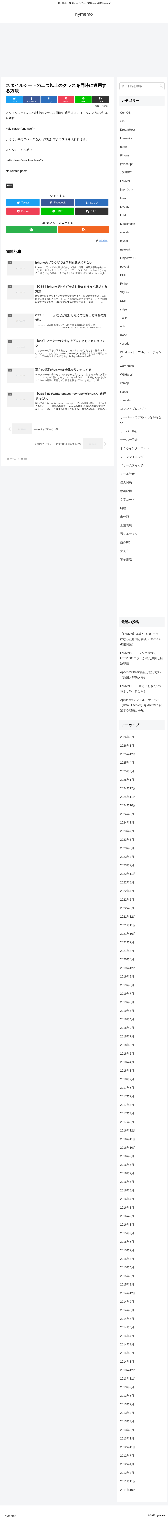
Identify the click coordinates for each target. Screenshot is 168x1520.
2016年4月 (127, 1199)
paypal (124, 266)
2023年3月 (127, 856)
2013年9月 (127, 1387)
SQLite (124, 292)
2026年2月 (127, 737)
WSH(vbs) (127, 374)
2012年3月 (127, 1472)
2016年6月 (127, 1181)
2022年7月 (127, 891)
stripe (123, 309)
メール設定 (127, 474)
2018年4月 (127, 1062)
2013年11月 (128, 1378)
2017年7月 (127, 1096)
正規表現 (126, 525)
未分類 (124, 516)
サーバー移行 (129, 431)
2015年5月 (127, 1259)
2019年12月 (128, 968)
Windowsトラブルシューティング (141, 355)
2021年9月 (127, 942)
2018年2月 (127, 1079)
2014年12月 (128, 1293)
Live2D (124, 206)
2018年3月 (127, 1070)
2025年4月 (127, 762)
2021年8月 (127, 951)
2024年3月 (127, 822)
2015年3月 (127, 1276)
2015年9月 (127, 1233)
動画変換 (126, 491)
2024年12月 (128, 788)
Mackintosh (127, 224)
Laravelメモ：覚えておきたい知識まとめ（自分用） (141, 688)
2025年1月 (127, 779)
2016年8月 (127, 1164)
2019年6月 (127, 1002)
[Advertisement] (84, 50)
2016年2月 (127, 1216)
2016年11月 (128, 1139)
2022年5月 (127, 899)
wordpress (127, 366)
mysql (124, 241)
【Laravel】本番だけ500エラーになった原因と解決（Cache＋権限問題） (140, 639)
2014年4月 (127, 1336)
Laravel (125, 181)
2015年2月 (127, 1284)
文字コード (127, 499)
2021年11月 (128, 925)
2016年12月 (128, 1130)
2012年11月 (128, 1447)
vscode (124, 343)
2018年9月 (127, 1027)
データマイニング (132, 457)
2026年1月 (127, 745)
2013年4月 (127, 1413)
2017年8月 (127, 1087)
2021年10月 (128, 933)
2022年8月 (127, 882)
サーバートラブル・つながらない (140, 420)
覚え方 (124, 551)
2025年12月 (128, 754)
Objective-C (128, 258)
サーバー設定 (129, 439)
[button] (161, 86)
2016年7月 (127, 1173)
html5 (123, 146)
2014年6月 (127, 1327)
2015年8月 (127, 1241)
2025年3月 (127, 771)
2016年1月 (127, 1224)
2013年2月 (127, 1430)
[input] (141, 86)
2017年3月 (127, 1113)
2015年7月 (127, 1250)
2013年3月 (127, 1421)
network (125, 249)
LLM (123, 215)
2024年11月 (128, 797)
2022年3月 (127, 908)
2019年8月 (127, 985)
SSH (123, 300)
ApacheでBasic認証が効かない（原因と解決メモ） (140, 675)
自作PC (125, 542)
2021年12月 (128, 916)
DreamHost (127, 129)
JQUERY (126, 172)
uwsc (123, 335)
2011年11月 (128, 1481)
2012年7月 (127, 1455)
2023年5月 (127, 848)
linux (123, 198)
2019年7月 (127, 993)
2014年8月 (127, 1310)
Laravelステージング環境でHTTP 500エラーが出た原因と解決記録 (141, 658)
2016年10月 (128, 1147)
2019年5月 (127, 1010)
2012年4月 (127, 1464)
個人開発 (126, 482)
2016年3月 (127, 1207)
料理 (123, 508)
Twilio (123, 318)
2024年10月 (128, 805)
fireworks (126, 138)
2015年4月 (127, 1267)
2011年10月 (128, 1490)
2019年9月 (127, 976)
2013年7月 (127, 1404)
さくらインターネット (135, 448)
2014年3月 (127, 1344)
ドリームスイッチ (132, 465)
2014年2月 (127, 1353)
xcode (124, 391)
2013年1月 (127, 1438)
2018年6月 (127, 1045)
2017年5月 (127, 1105)
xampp (124, 383)
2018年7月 (127, 1036)
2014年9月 (127, 1301)
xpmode (125, 400)
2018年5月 (127, 1053)
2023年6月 (127, 839)
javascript (126, 164)
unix (123, 326)
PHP (123, 275)
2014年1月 (127, 1361)
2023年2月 (127, 865)
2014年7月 (127, 1318)
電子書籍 (126, 559)
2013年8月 (127, 1395)
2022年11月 (128, 873)
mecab (124, 232)
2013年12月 (128, 1370)
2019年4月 (127, 1019)
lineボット (127, 189)
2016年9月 (127, 1156)
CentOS (125, 112)
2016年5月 (127, 1190)
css (9, 185)
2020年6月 (127, 959)
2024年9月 (127, 814)
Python (124, 283)
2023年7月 (127, 831)
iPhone (124, 155)
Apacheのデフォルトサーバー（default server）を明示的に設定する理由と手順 (141, 705)
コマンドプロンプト (133, 408)
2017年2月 (127, 1122)
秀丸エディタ (129, 533)
